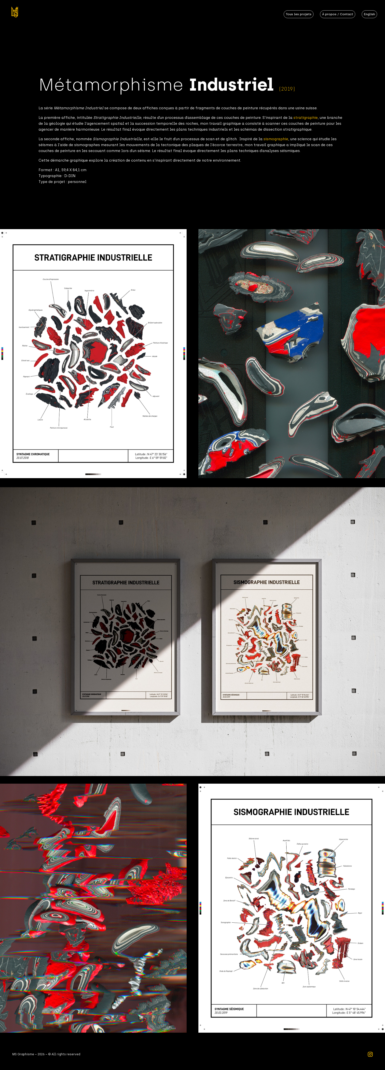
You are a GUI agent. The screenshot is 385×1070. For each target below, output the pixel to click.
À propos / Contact (337, 14)
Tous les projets (298, 14)
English (369, 14)
